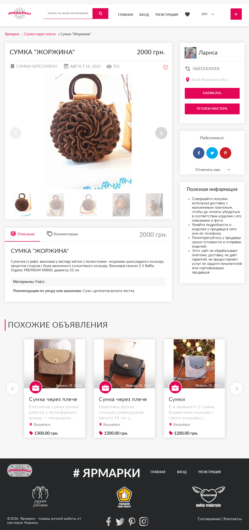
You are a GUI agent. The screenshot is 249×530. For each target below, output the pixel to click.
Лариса (208, 53)
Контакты (233, 519)
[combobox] (209, 13)
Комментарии (62, 234)
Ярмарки (27, 518)
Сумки (177, 399)
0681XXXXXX (206, 69)
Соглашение (209, 519)
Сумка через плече (53, 399)
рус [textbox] (205, 14)
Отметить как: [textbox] (207, 170)
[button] (161, 133)
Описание (22, 234)
